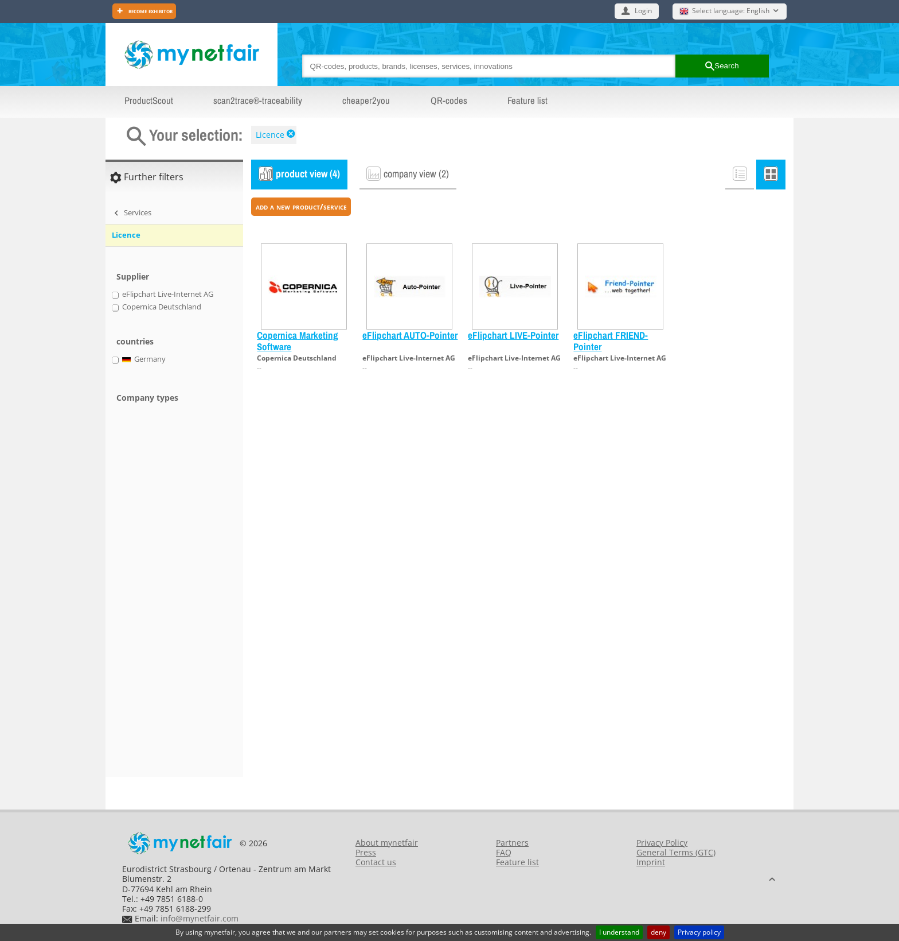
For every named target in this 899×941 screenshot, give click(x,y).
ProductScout (148, 100)
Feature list (527, 100)
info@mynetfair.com (200, 918)
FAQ (503, 852)
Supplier (132, 276)
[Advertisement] (157, 596)
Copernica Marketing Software (297, 340)
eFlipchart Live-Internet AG (408, 358)
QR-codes (449, 100)
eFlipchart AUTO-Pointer (410, 335)
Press (365, 852)
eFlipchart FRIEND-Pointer (610, 340)
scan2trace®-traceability (257, 100)
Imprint (650, 862)
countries (135, 341)
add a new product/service (301, 206)
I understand (619, 932)
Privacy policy (699, 932)
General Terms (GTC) (676, 852)
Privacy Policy (661, 842)
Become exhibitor (150, 11)
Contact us (375, 862)
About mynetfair (386, 842)
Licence (270, 134)
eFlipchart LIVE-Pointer (513, 335)
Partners (512, 842)
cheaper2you (366, 100)
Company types (147, 397)
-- (259, 368)
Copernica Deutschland (297, 358)
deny (658, 932)
